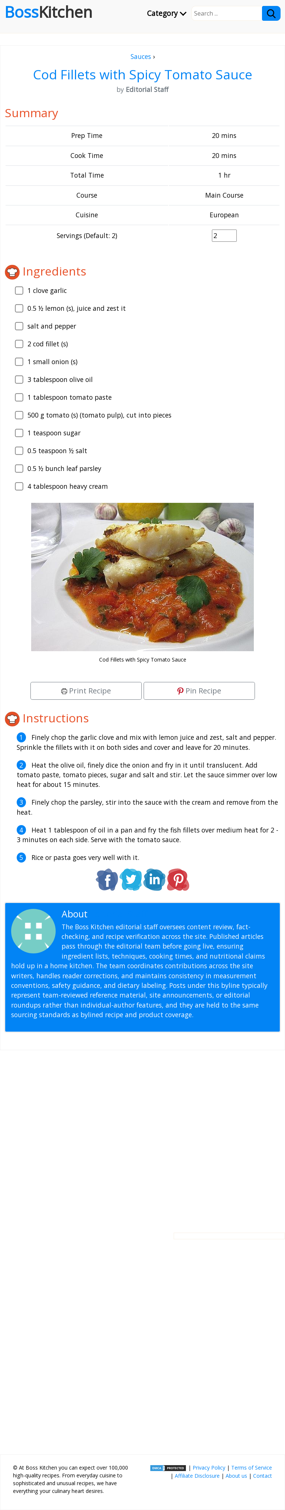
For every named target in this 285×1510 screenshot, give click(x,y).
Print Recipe (86, 691)
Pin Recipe (199, 691)
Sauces (141, 56)
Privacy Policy (209, 1467)
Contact (262, 1475)
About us (236, 1475)
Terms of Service (251, 1467)
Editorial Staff (118, 914)
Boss (48, 11)
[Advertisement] (142, 1135)
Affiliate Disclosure (197, 1475)
